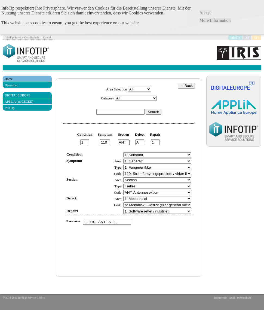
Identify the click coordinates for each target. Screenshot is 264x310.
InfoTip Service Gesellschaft (22, 37)
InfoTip (235, 37)
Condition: (74, 154)
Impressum (220, 297)
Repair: (72, 211)
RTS (256, 37)
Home (9, 79)
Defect (140, 134)
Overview (73, 221)
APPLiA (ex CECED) (19, 102)
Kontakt (47, 37)
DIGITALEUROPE (17, 95)
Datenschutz (244, 297)
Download (11, 85)
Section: (72, 179)
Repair (155, 134)
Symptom (105, 134)
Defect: (71, 198)
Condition (85, 134)
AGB (232, 297)
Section (123, 134)
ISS (246, 37)
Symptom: (74, 161)
